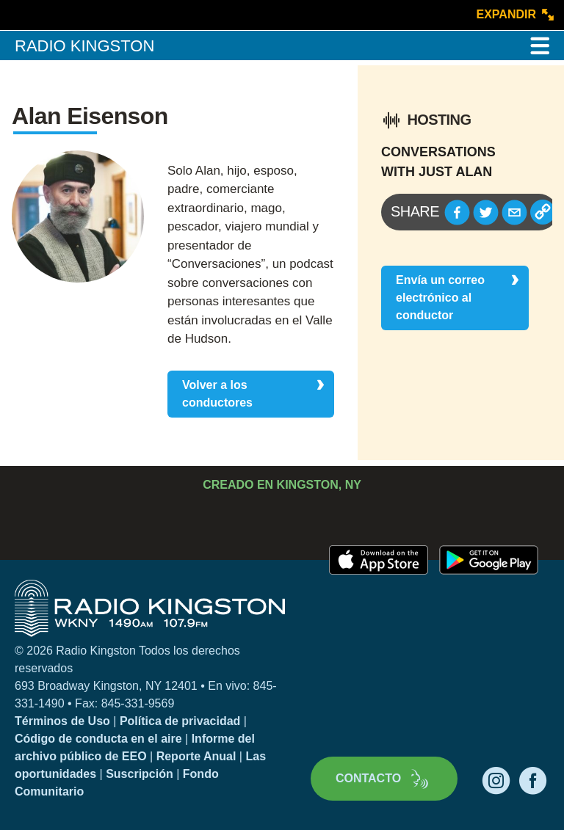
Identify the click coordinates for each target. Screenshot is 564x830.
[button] (457, 212)
